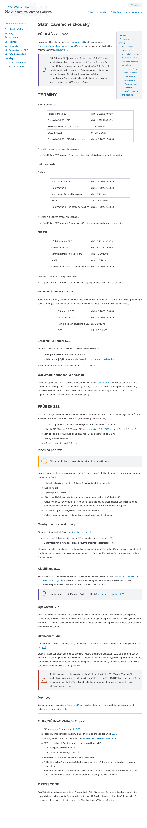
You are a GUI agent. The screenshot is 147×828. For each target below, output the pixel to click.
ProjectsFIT (105, 382)
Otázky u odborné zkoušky (135, 73)
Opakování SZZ (130, 80)
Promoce (128, 88)
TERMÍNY (123, 43)
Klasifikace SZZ (130, 76)
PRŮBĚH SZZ (127, 65)
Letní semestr (127, 50)
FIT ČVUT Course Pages (17, 7)
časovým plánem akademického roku (56, 46)
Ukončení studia (130, 84)
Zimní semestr (127, 47)
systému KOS (78, 42)
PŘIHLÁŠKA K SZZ (126, 39)
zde (68, 686)
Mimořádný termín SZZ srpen (133, 54)
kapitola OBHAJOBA (101, 429)
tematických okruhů (81, 532)
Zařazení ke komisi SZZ (131, 58)
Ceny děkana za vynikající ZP (109, 594)
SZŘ (44, 647)
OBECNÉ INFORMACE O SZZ (134, 91)
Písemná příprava (131, 69)
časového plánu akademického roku (96, 359)
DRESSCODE (127, 95)
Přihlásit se (135, 5)
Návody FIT (61, 50)
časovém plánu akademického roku (98, 738)
